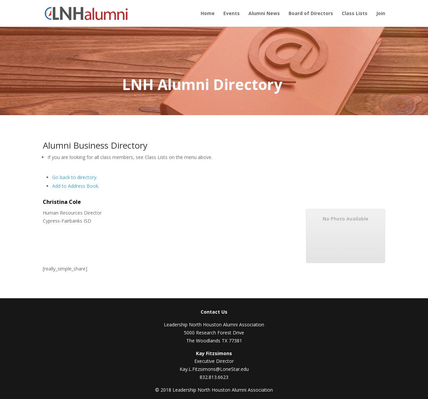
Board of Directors (311, 13)
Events (231, 13)
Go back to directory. (74, 177)
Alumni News (264, 13)
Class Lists (354, 13)
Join (380, 13)
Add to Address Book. (75, 186)
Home (208, 13)
